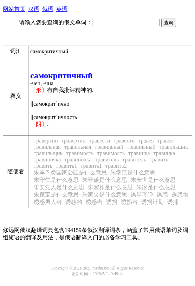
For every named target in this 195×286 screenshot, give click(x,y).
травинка (139, 153)
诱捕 (172, 202)
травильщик (173, 147)
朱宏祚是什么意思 (110, 187)
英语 (61, 9)
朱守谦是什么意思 (104, 180)
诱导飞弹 (142, 195)
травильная (47, 147)
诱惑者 (94, 202)
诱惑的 (73, 202)
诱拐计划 (152, 202)
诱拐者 (129, 202)
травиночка (47, 159)
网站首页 (14, 9)
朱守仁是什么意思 (56, 180)
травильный (109, 147)
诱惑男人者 (48, 202)
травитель (107, 159)
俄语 (47, 9)
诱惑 (162, 195)
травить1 (66, 166)
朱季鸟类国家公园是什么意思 (70, 172)
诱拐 (111, 202)
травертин (46, 141)
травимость (79, 153)
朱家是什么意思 (156, 187)
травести (99, 141)
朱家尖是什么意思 (104, 195)
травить (159, 159)
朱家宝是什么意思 (56, 195)
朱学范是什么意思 (132, 172)
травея (146, 141)
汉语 (33, 9)
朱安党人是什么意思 (59, 187)
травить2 (116, 166)
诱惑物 (179, 195)
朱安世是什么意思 (153, 180)
